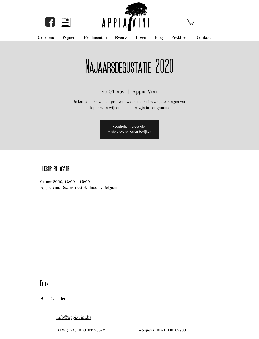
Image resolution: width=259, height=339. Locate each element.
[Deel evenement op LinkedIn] (63, 298)
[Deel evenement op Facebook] (42, 298)
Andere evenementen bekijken (129, 131)
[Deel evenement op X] (53, 298)
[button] (66, 22)
